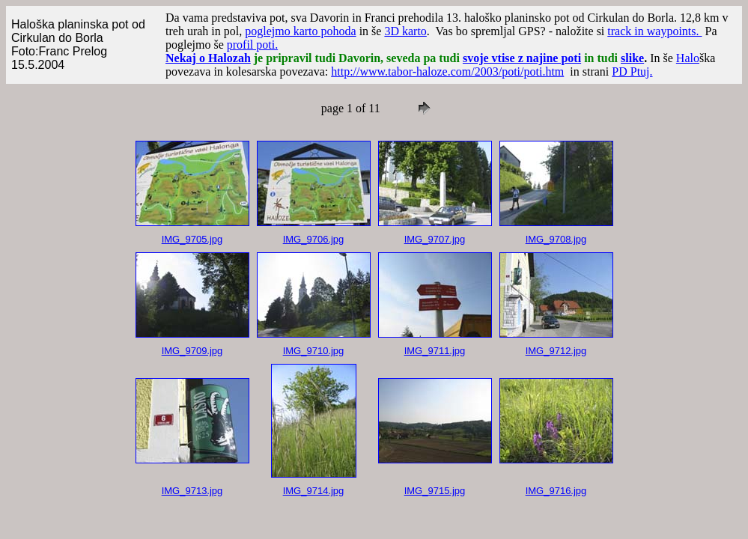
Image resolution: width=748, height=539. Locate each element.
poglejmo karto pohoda (300, 31)
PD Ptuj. (632, 71)
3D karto (405, 31)
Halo (687, 58)
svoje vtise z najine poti (522, 58)
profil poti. (252, 44)
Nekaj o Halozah (208, 58)
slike (632, 58)
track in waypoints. (654, 31)
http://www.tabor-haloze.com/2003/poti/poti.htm (447, 71)
